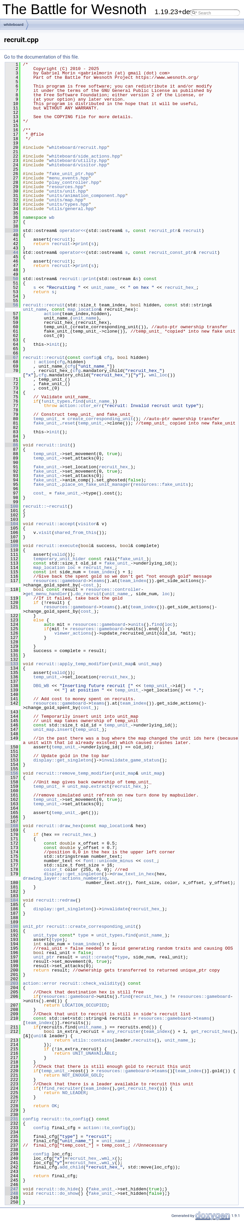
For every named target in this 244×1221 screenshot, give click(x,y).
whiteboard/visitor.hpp (78, 165)
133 (11, 664)
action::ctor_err (81, 406)
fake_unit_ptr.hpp (71, 174)
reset (68, 423)
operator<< (73, 231)
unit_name (34, 309)
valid (58, 554)
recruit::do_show (57, 1193)
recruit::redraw (55, 900)
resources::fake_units (160, 484)
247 (11, 1189)
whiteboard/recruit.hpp (78, 147)
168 (11, 826)
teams (97, 581)
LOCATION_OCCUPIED (84, 1005)
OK (54, 1106)
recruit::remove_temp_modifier (74, 773)
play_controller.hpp (74, 182)
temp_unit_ (46, 419)
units (137, 624)
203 (11, 983)
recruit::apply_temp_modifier (72, 664)
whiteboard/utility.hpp (78, 161)
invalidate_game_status (131, 760)
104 (11, 524)
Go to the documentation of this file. (41, 57)
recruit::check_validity (90, 983)
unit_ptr (33, 926)
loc (71, 568)
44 (11, 252)
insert (65, 729)
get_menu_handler (47, 594)
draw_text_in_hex (133, 874)
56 (11, 305)
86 (11, 445)
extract (100, 786)
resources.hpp (66, 187)
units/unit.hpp (67, 191)
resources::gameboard (59, 581)
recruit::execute (57, 546)
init (54, 344)
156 (11, 773)
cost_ (39, 493)
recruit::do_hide (57, 1189)
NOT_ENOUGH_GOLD (82, 1075)
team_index (102, 572)
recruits (143, 1040)
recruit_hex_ (180, 287)
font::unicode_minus (108, 861)
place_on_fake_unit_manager (96, 484)
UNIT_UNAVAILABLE (94, 1053)
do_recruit (88, 594)
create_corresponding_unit (100, 419)
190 (11, 926)
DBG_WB (41, 686)
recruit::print (78, 279)
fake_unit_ (46, 423)
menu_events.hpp (69, 178)
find (78, 401)
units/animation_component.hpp (87, 196)
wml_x (108, 1158)
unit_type (45, 935)
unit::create (96, 957)
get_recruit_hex (210, 1031)
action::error (40, 983)
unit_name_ (104, 287)
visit (45, 533)
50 (11, 279)
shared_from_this (75, 533)
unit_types (57, 401)
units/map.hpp (66, 200)
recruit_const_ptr (171, 252)
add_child (71, 1167)
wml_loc (158, 375)
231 (11, 1119)
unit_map (122, 664)
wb (52, 217)
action (52, 314)
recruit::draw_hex (58, 826)
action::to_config (105, 1128)
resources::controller (113, 589)
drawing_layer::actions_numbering (65, 878)
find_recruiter (62, 1088)
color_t (53, 870)
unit (38, 1036)
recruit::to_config (64, 1119)
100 (11, 506)
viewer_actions (72, 633)
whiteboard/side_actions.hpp (84, 156)
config (91, 357)
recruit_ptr (163, 231)
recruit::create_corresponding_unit (91, 926)
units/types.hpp (69, 204)
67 (11, 357)
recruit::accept (55, 524)
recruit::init (53, 445)
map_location (83, 309)
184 (11, 900)
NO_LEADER (74, 1093)
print (82, 244)
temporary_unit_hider (59, 559)
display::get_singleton (62, 760)
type (83, 935)
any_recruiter (124, 1031)
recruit (192, 231)
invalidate (115, 909)
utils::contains (92, 1040)
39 (11, 231)
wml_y (108, 1163)
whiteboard (14, 25)
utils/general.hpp (71, 209)
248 (11, 1193)
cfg (108, 357)
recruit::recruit (44, 305)
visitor (87, 524)
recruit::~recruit (45, 506)
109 (11, 546)
